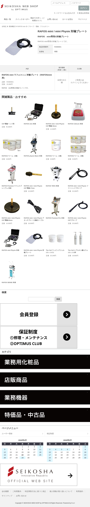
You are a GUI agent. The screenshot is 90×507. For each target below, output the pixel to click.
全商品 (4, 26)
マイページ (82, 19)
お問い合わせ (52, 19)
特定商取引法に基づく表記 (35, 491)
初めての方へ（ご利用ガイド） (37, 19)
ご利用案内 (16, 491)
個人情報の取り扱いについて (61, 491)
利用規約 (79, 491)
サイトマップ (7, 496)
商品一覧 (7, 19)
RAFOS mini (21, 26)
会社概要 (5, 491)
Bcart (73, 503)
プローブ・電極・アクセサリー (38, 26)
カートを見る (67, 19)
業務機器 (12, 26)
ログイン (74, 82)
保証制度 (50, 434)
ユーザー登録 (7, 434)
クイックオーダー (22, 19)
